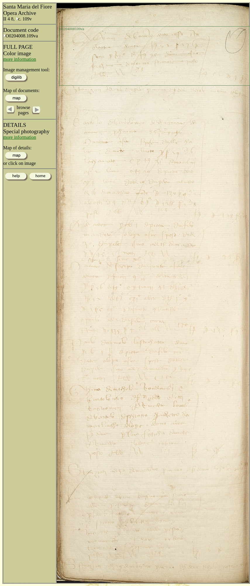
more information (19, 59)
